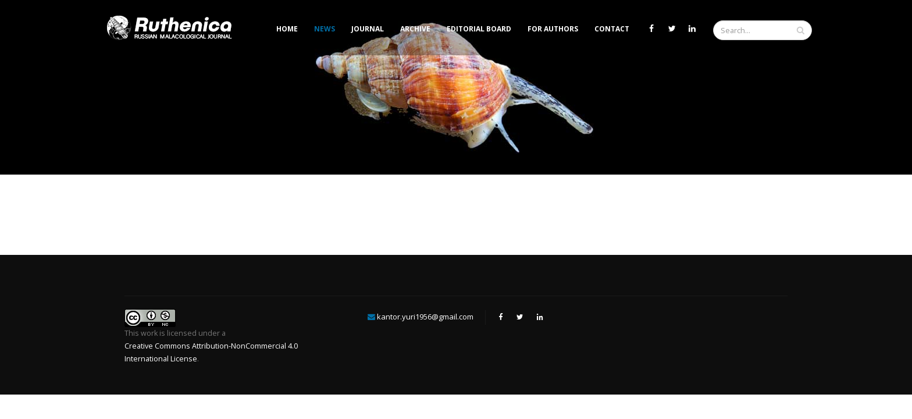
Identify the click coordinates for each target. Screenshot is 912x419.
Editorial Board (479, 29)
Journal (367, 29)
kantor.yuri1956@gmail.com (425, 316)
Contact (611, 29)
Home (287, 29)
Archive (415, 29)
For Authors (553, 29)
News (324, 29)
